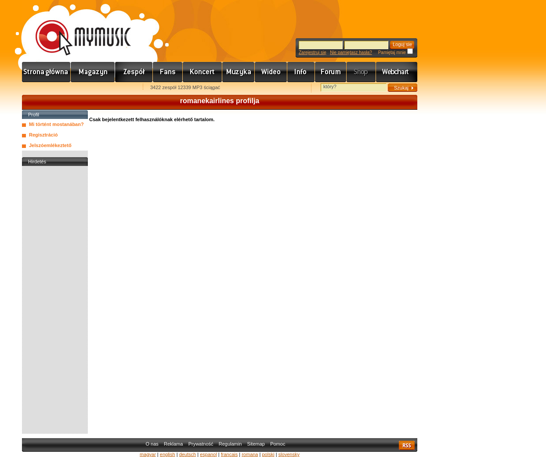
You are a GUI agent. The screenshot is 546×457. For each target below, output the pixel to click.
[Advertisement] (55, 300)
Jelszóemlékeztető (50, 145)
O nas (151, 443)
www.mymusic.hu (76, 28)
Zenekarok (134, 72)
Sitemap (256, 443)
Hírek (93, 72)
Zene (238, 72)
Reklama (173, 443)
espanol (208, 454)
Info (301, 72)
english (167, 454)
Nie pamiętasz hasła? (351, 52)
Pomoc (277, 443)
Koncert (202, 72)
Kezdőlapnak (77, 88)
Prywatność (200, 443)
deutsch (187, 454)
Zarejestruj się (312, 52)
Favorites (40, 88)
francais (229, 454)
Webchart (396, 72)
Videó (271, 72)
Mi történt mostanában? (56, 124)
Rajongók (168, 72)
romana (250, 454)
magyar (148, 454)
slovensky (289, 454)
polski (268, 454)
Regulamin (230, 443)
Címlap (46, 72)
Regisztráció (43, 134)
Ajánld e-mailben (115, 88)
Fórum (331, 72)
